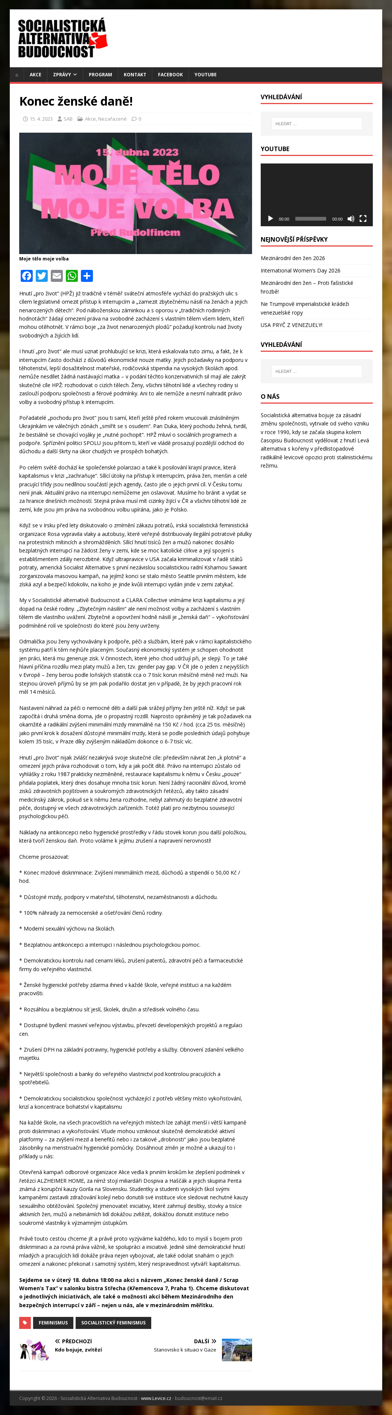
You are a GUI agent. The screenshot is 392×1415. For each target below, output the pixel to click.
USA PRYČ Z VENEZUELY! (291, 324)
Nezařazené (112, 118)
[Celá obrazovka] (363, 218)
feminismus (53, 1323)
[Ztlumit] (351, 218)
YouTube (205, 74)
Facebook (170, 74)
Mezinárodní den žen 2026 (293, 258)
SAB (68, 118)
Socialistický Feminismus (113, 1323)
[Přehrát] (270, 218)
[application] (317, 194)
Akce (35, 74)
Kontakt (135, 74)
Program (100, 74)
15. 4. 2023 (41, 118)
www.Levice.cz (156, 1398)
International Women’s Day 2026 (300, 270)
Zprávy (62, 74)
